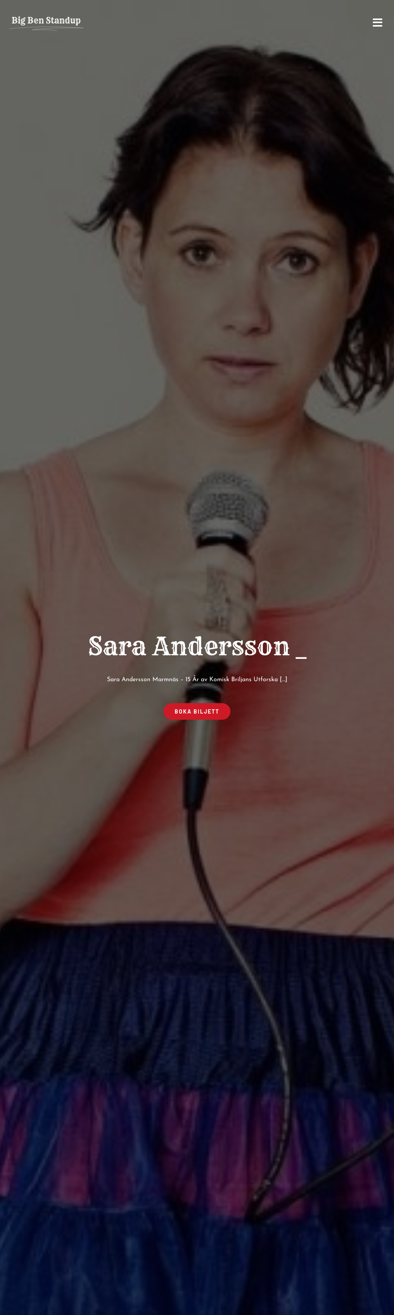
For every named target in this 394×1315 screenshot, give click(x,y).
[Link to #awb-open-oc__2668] (377, 22)
